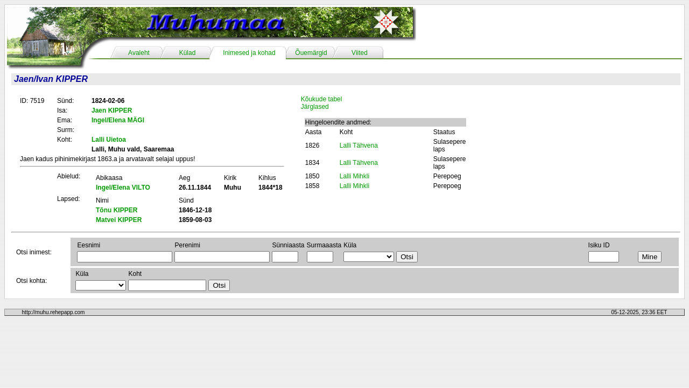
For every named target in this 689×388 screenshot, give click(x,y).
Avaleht (139, 53)
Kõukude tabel (321, 99)
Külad (187, 53)
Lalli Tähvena (359, 145)
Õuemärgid (311, 53)
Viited (359, 53)
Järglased (315, 106)
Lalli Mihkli (354, 176)
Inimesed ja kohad (249, 53)
